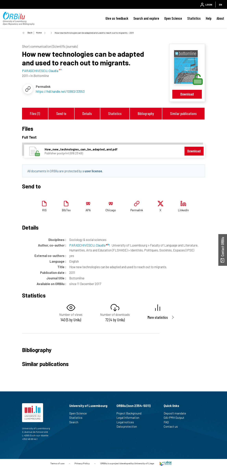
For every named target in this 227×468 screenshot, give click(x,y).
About (220, 18)
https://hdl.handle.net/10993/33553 (60, 91)
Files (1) (35, 113)
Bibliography (146, 113)
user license (93, 171)
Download (187, 94)
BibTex (66, 210)
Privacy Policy (82, 463)
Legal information (129, 417)
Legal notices (126, 422)
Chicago (110, 210)
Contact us (172, 426)
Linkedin (183, 210)
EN (220, 4)
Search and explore (146, 18)
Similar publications (183, 113)
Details (87, 113)
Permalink (136, 210)
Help (208, 18)
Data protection (128, 426)
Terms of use (57, 463)
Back (30, 32)
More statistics (158, 317)
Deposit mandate (176, 413)
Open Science (173, 18)
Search (75, 422)
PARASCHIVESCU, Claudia (89, 245)
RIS (44, 210)
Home (39, 32)
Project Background (130, 413)
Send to (61, 113)
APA (88, 210)
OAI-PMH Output (176, 417)
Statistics (194, 18)
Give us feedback (116, 18)
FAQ (168, 422)
